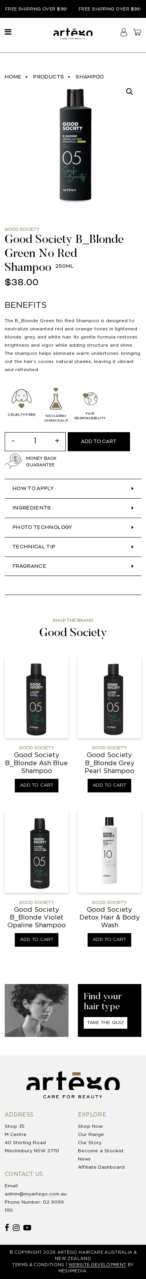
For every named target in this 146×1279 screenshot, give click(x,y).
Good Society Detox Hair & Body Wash (109, 918)
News (84, 1159)
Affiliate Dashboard (101, 1167)
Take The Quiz (105, 1023)
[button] (130, 92)
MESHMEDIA (72, 1271)
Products (48, 77)
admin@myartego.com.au (36, 1194)
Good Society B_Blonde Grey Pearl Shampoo (109, 763)
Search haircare (110, 32)
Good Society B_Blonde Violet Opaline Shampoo (36, 918)
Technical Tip (34, 547)
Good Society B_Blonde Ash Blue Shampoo (36, 763)
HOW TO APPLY (33, 488)
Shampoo (90, 77)
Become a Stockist (101, 1151)
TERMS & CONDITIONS (38, 1265)
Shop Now (90, 1126)
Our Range (91, 1134)
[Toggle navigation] (8, 32)
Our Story (90, 1143)
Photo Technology (42, 527)
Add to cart (98, 441)
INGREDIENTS (31, 508)
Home (13, 77)
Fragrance (29, 566)
